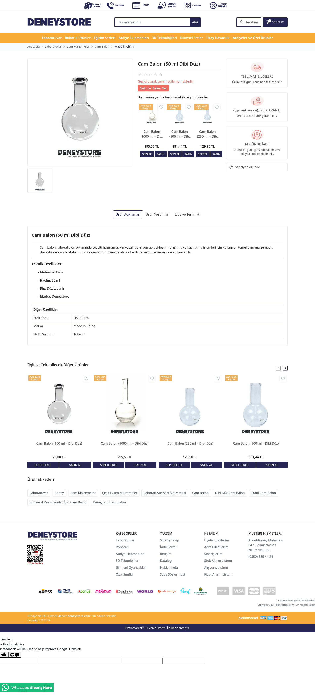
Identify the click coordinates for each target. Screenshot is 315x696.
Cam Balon (200, 493)
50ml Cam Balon (263, 493)
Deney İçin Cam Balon (109, 502)
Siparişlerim (213, 554)
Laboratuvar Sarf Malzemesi (165, 493)
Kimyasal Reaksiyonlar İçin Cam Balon (58, 502)
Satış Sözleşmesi (172, 574)
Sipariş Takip (169, 540)
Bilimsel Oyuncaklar (131, 567)
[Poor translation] (14, 655)
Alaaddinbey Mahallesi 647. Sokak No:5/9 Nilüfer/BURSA (265, 545)
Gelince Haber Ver (153, 88)
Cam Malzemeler (83, 493)
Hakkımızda (169, 567)
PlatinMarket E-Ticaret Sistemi (145, 628)
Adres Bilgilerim (216, 547)
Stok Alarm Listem (218, 560)
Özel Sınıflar (125, 574)
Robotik (122, 547)
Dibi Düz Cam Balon (230, 493)
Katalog (166, 560)
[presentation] (278, 368)
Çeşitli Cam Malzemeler (119, 493)
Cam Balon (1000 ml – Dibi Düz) (151, 134)
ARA (195, 22)
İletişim (165, 554)
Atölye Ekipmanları (130, 554)
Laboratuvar (39, 493)
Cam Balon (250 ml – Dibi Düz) (207, 134)
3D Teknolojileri (127, 560)
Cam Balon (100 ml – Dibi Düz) (59, 443)
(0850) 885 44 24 (260, 556)
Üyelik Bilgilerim (216, 540)
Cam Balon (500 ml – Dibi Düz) (179, 134)
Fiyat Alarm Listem (218, 574)
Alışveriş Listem (216, 567)
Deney (59, 493)
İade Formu (169, 547)
